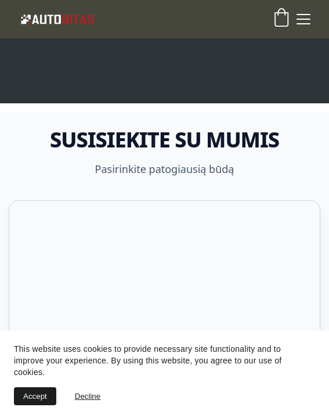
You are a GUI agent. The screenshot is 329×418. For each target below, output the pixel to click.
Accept (35, 396)
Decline (87, 396)
